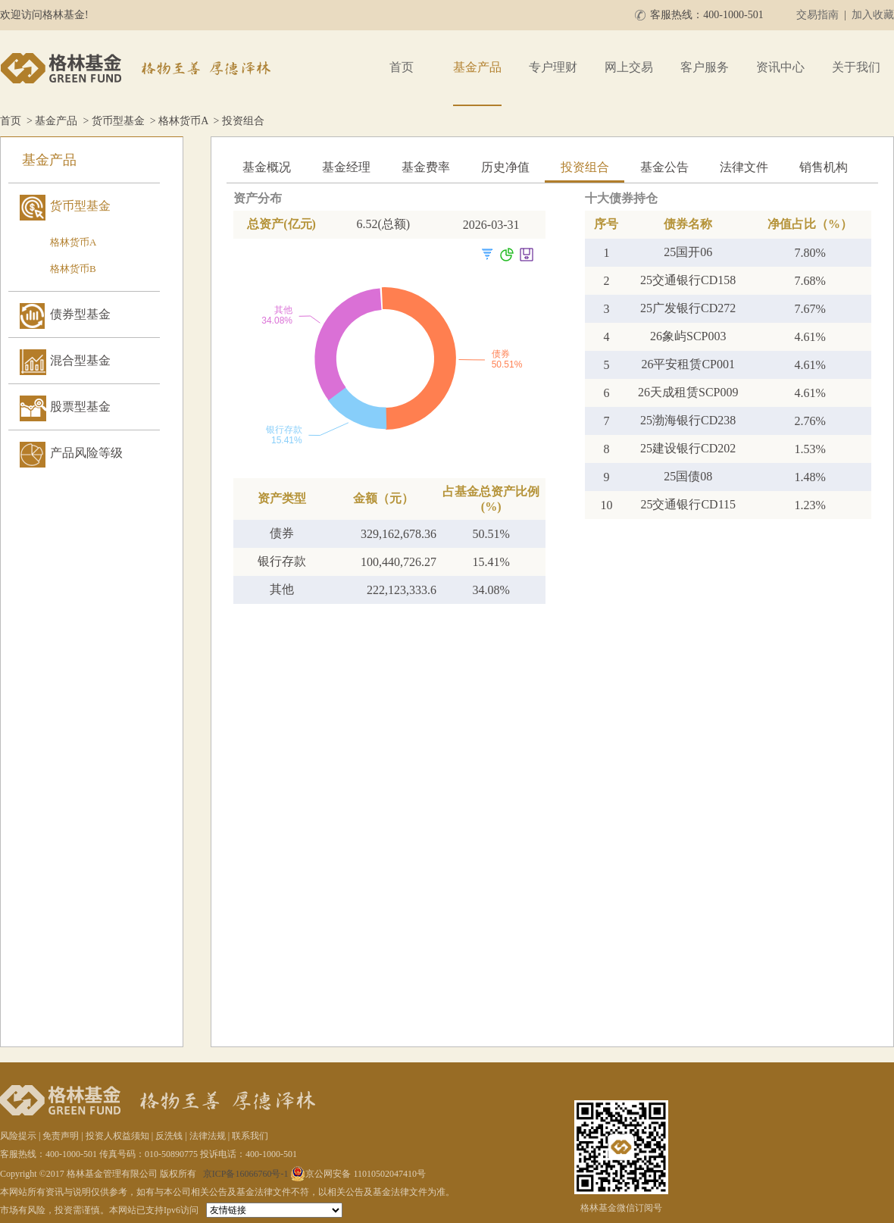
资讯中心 (780, 67)
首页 (401, 67)
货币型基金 (118, 121)
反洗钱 (169, 1136)
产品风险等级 (86, 452)
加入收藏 (873, 14)
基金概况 (266, 167)
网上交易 (629, 67)
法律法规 (207, 1136)
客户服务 (704, 67)
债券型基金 (80, 314)
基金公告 (664, 167)
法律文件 (744, 167)
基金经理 (346, 167)
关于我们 (856, 67)
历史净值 (505, 167)
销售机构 (823, 167)
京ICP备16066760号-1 (246, 1173)
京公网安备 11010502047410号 (358, 1173)
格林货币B (73, 268)
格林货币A (183, 121)
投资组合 (585, 167)
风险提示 (18, 1136)
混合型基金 (80, 360)
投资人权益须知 (117, 1136)
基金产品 (477, 67)
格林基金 (138, 68)
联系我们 (250, 1136)
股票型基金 (80, 406)
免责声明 (60, 1136)
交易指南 (817, 14)
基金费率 (426, 167)
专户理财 (553, 67)
